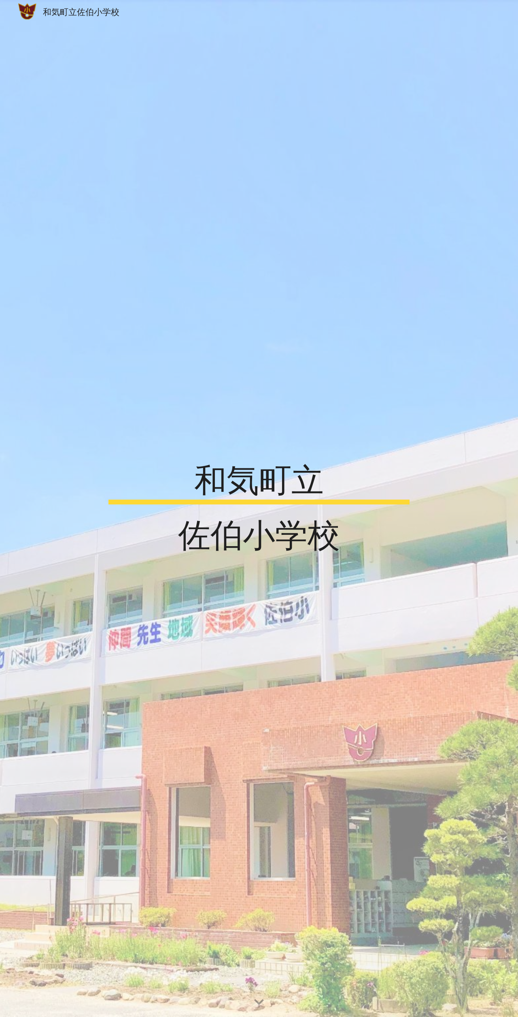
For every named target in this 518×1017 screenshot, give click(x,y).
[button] (259, 1002)
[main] (259, 508)
